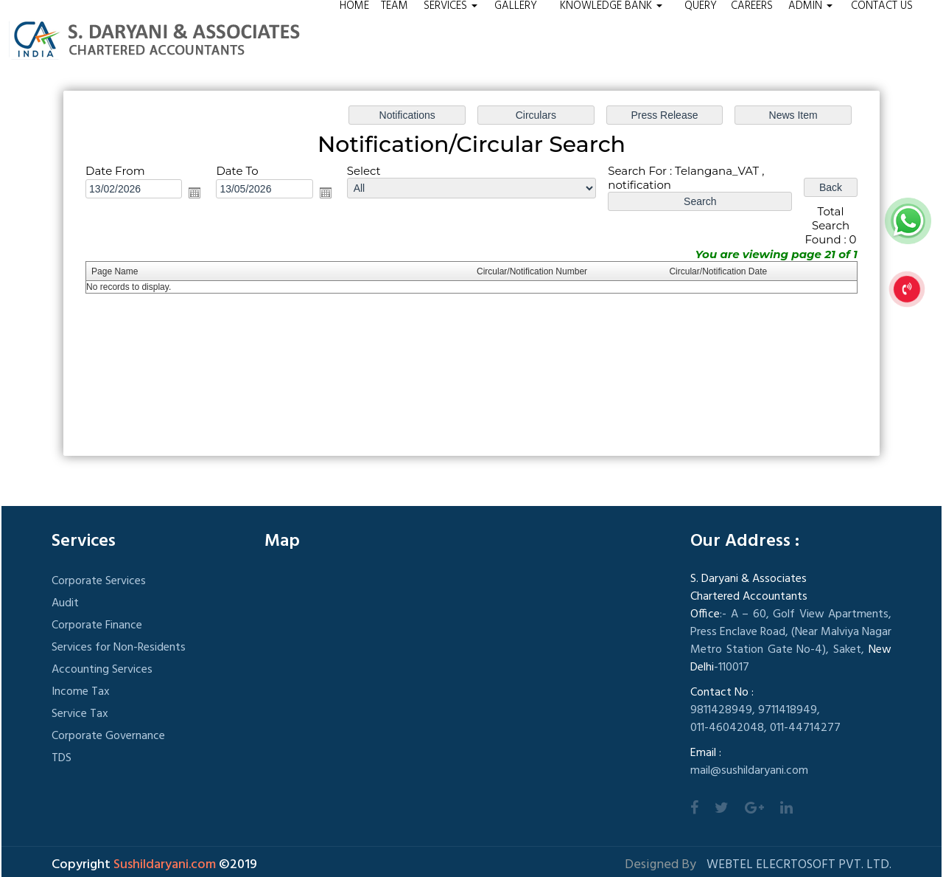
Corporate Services (99, 581)
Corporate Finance (97, 625)
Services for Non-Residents (119, 647)
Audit (65, 603)
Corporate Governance (108, 736)
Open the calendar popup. (194, 192)
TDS (61, 758)
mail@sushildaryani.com (749, 770)
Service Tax (80, 714)
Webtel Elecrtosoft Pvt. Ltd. (799, 865)
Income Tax (81, 691)
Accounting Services (102, 669)
